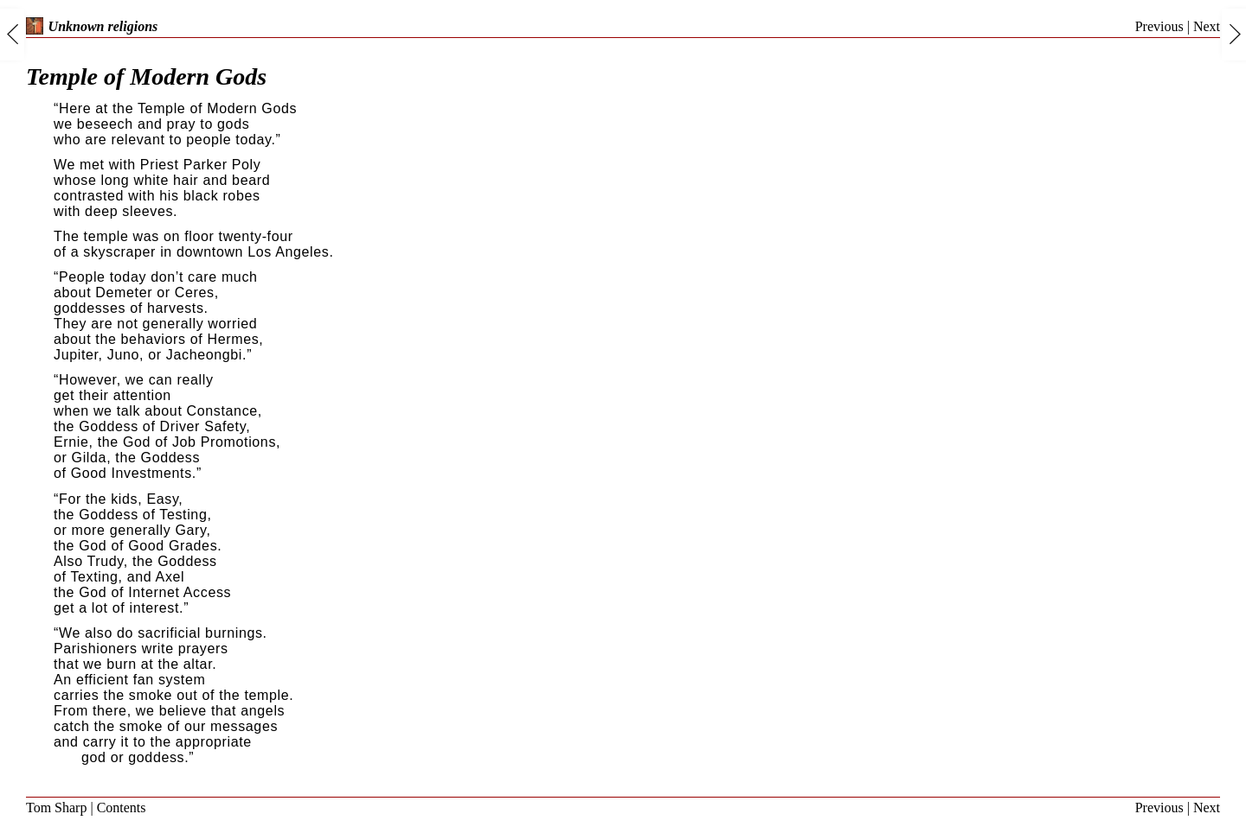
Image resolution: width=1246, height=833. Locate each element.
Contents (121, 807)
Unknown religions (91, 26)
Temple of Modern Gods (146, 76)
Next (1206, 26)
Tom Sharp (56, 807)
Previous (1159, 26)
